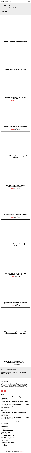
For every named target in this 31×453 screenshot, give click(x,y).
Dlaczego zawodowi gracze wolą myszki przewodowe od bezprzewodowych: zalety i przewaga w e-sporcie (15, 303)
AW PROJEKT (22, 451)
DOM (12, 100)
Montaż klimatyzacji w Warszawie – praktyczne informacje (15, 98)
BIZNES (12, 188)
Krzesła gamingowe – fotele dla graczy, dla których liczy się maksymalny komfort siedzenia (15, 362)
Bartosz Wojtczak (17, 100)
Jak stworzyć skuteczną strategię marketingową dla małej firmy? (15, 156)
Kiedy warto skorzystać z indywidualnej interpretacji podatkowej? (15, 215)
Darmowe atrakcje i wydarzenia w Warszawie (15, 69)
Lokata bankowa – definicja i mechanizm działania (11, 422)
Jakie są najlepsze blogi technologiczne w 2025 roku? (15, 41)
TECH (12, 364)
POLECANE (12, 42)
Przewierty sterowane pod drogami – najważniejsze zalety (15, 127)
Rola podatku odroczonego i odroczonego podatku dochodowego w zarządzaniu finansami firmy (15, 332)
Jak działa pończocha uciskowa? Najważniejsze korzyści (15, 244)
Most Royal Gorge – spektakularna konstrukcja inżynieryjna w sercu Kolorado (15, 274)
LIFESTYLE (12, 70)
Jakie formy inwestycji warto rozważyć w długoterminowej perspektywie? (15, 186)
